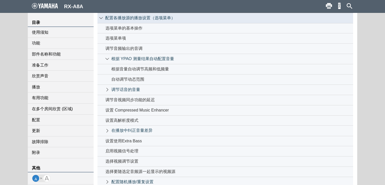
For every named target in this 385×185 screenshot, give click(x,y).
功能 (36, 43)
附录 (36, 152)
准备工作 (40, 65)
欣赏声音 (40, 76)
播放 (36, 87)
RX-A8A (57, 6)
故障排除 (40, 142)
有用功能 (40, 98)
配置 (36, 120)
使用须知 (40, 32)
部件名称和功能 (46, 54)
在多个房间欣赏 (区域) (52, 109)
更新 (36, 130)
